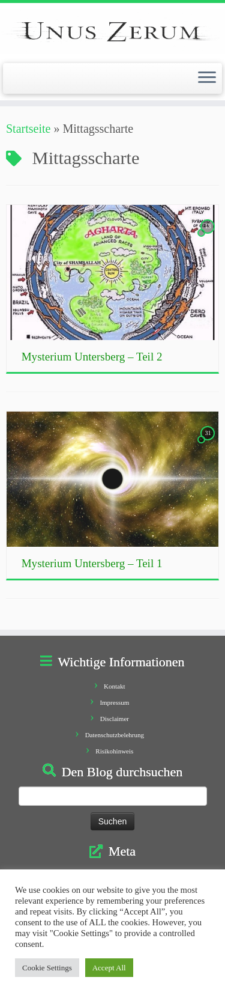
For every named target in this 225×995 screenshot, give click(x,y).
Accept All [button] (109, 967)
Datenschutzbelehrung (114, 734)
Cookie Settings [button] (47, 967)
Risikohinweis (114, 751)
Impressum (114, 702)
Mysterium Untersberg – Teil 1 (92, 563)
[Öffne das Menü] (207, 79)
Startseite (28, 128)
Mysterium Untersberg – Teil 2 (92, 356)
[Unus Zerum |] (112, 31)
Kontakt (114, 686)
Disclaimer (114, 718)
